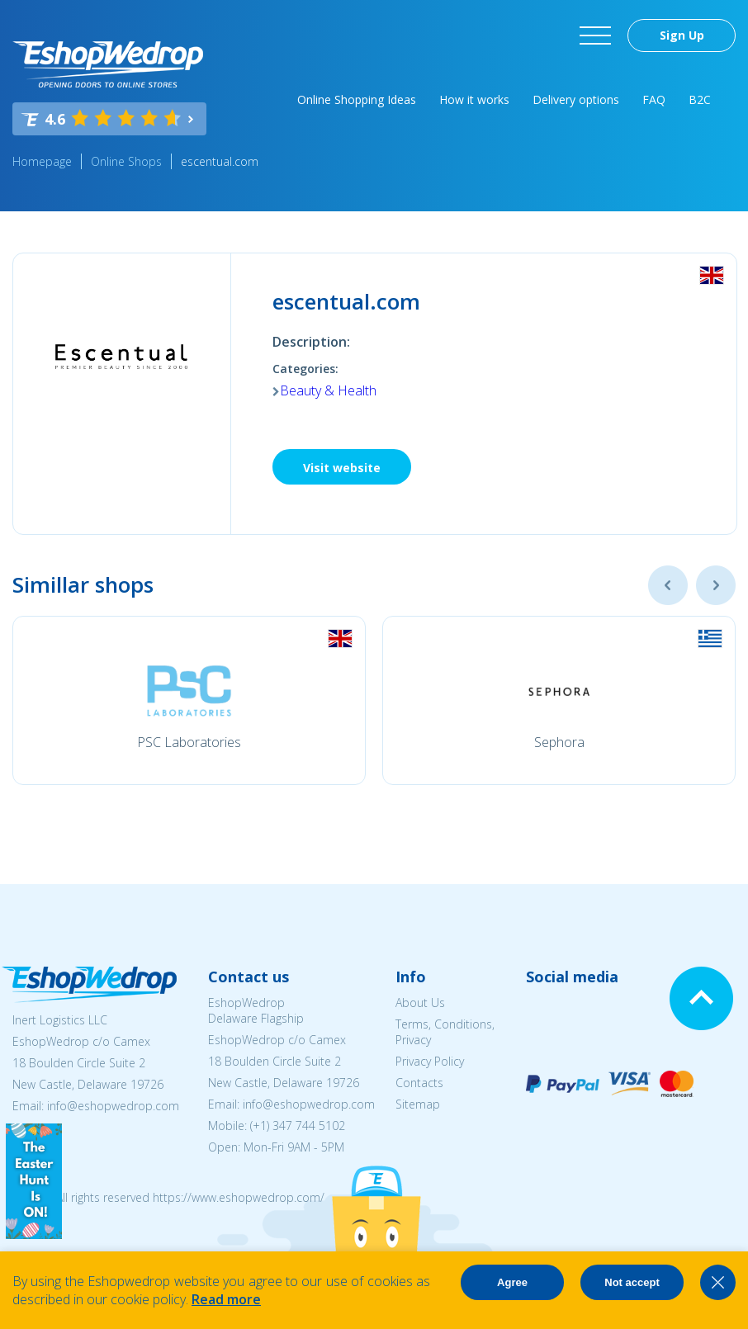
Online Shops (126, 161)
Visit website (342, 467)
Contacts (419, 1082)
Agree (512, 1282)
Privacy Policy (429, 1061)
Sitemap (417, 1104)
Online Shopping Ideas (356, 99)
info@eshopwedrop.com (113, 1106)
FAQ (653, 99)
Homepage (42, 161)
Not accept (631, 1282)
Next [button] (716, 585)
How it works (474, 99)
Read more (226, 1299)
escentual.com (219, 161)
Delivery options (576, 99)
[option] (189, 700)
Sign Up (682, 35)
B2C (700, 99)
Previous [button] (668, 585)
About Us (420, 1002)
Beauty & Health (328, 390)
